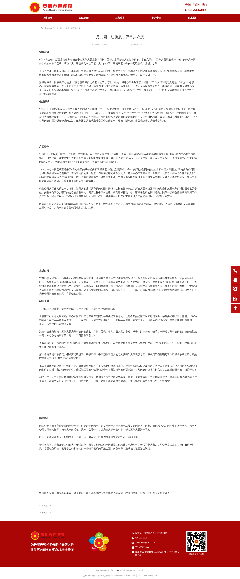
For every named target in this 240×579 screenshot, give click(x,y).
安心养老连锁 (46, 28)
